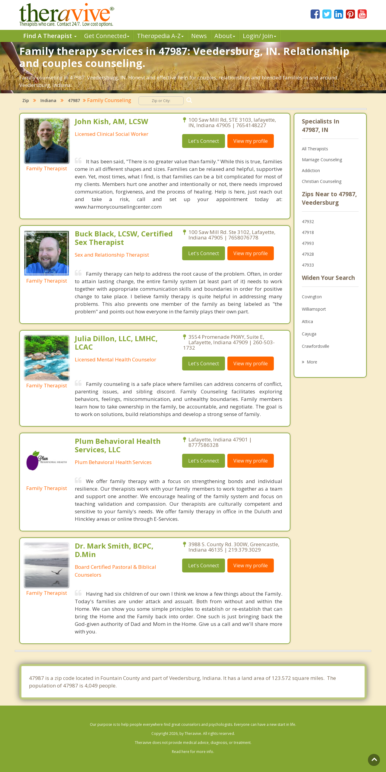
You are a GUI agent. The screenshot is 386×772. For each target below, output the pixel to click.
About (224, 36)
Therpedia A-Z (160, 36)
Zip (25, 100)
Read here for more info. (193, 751)
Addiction (311, 170)
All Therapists (315, 149)
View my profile (250, 141)
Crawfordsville (315, 346)
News (199, 36)
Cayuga (309, 334)
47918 (308, 232)
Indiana (48, 100)
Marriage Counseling (322, 159)
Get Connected (106, 36)
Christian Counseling (321, 181)
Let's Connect (203, 141)
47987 (74, 100)
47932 (308, 221)
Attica (307, 321)
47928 (308, 254)
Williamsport (314, 309)
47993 (308, 243)
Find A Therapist (50, 36)
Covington (312, 297)
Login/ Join (259, 36)
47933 (308, 265)
